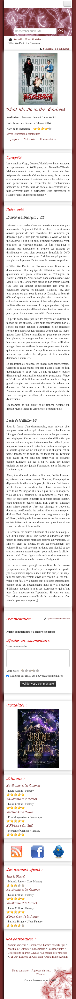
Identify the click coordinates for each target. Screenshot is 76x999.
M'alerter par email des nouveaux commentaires (34, 675)
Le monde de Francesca (54, 952)
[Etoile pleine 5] (23, 794)
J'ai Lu (13, 956)
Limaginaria (38, 948)
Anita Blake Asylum (56, 956)
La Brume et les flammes (23, 785)
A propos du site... (41, 970)
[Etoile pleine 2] (38, 128)
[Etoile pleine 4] (46, 128)
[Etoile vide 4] (33, 670)
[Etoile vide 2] (26, 670)
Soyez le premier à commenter (23, 133)
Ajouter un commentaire (56, 618)
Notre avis (29, 139)
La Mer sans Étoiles (19, 812)
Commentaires (48, 139)
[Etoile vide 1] (22, 670)
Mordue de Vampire (19, 948)
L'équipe (40, 974)
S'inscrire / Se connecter (54, 48)
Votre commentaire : (17, 646)
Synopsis (14, 139)
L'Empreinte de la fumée (22, 916)
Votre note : (12, 670)
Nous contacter (20, 970)
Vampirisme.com (17, 945)
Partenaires (60, 970)
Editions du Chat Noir (31, 956)
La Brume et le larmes (21, 799)
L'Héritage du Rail (19, 825)
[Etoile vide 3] (30, 670)
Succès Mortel (15, 876)
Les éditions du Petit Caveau (23, 952)
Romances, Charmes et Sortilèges (47, 945)
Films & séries (33, 39)
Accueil (17, 39)
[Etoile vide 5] (49, 128)
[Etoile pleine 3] (42, 128)
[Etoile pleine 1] (35, 128)
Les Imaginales (56, 948)
